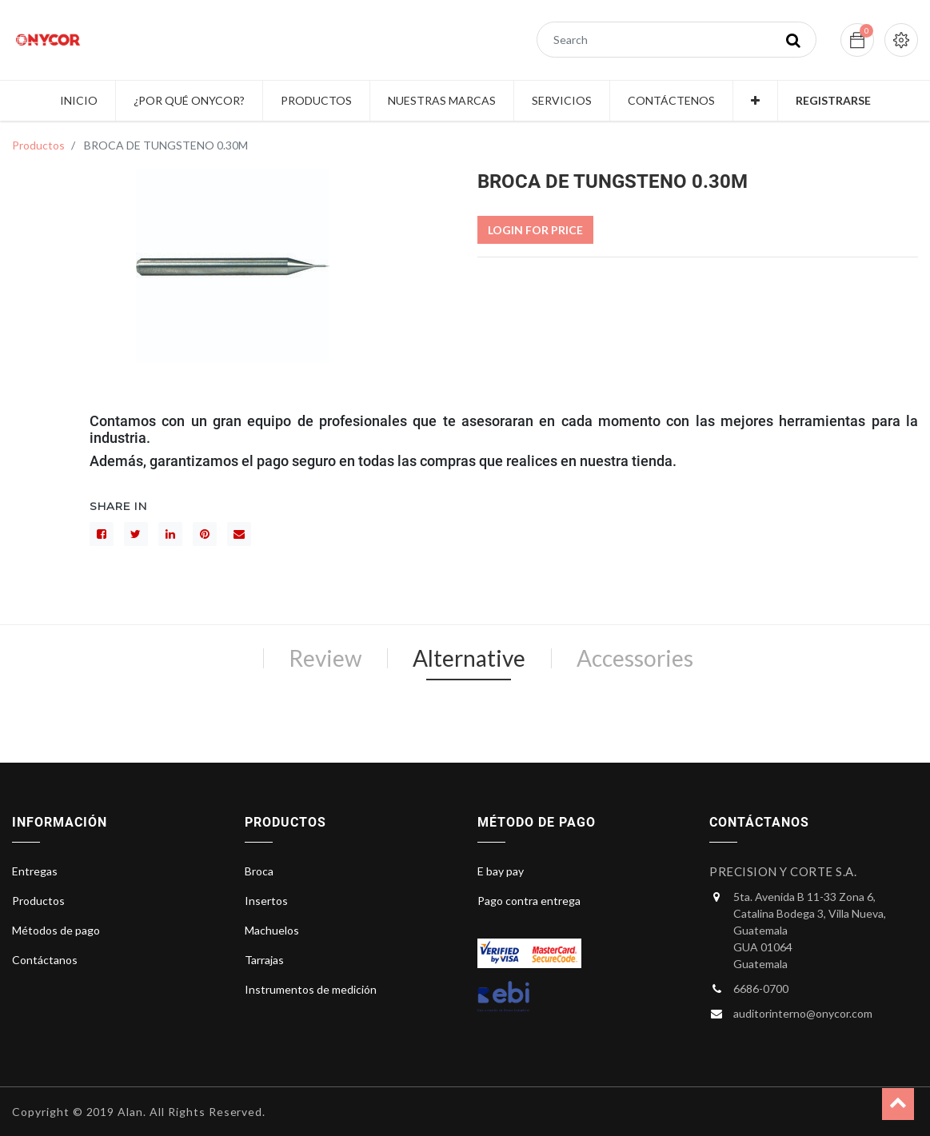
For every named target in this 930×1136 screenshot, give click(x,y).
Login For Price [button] (535, 230)
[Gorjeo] (136, 534)
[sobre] (239, 534)
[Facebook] (102, 534)
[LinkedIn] (170, 534)
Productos (38, 145)
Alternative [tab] (469, 658)
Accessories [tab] (635, 658)
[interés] (205, 534)
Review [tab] (325, 658)
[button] (755, 101)
